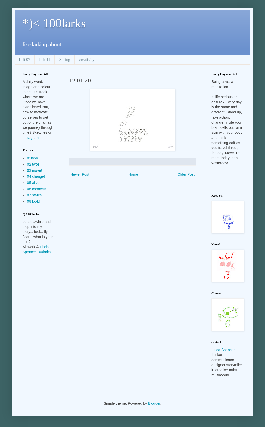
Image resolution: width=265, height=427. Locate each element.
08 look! (33, 201)
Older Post (186, 174)
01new (32, 158)
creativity (86, 59)
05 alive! (34, 183)
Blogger (154, 403)
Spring (64, 59)
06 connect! (36, 189)
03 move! (34, 170)
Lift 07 (24, 59)
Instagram (31, 138)
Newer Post (79, 174)
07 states (34, 195)
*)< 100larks (54, 23)
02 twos (33, 164)
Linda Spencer (223, 350)
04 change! (36, 176)
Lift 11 (44, 59)
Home (133, 174)
